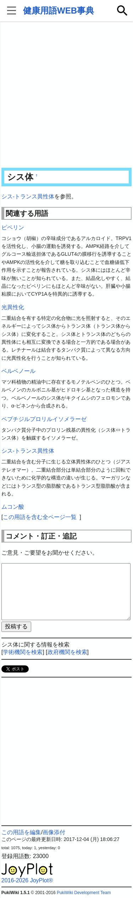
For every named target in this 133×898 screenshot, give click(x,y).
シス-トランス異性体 (27, 196)
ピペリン (12, 227)
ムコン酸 (12, 507)
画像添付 (54, 832)
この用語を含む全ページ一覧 (40, 517)
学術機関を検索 (23, 652)
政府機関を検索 (67, 652)
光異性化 (12, 307)
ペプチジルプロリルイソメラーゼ (44, 419)
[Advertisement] (66, 95)
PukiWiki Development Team (84, 892)
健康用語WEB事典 (58, 10)
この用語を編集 (21, 832)
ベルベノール (18, 371)
